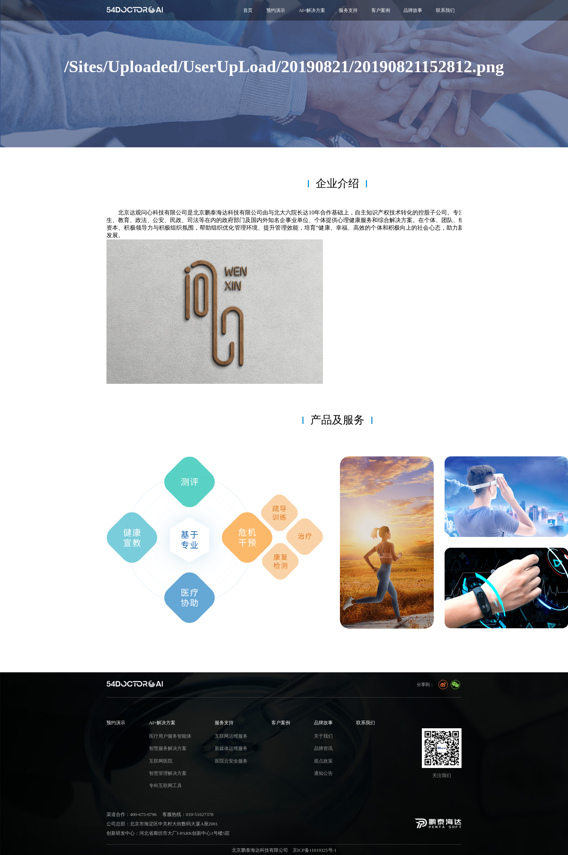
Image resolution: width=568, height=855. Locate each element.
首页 (248, 10)
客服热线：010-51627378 (187, 814)
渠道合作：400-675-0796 (131, 814)
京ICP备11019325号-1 (315, 850)
